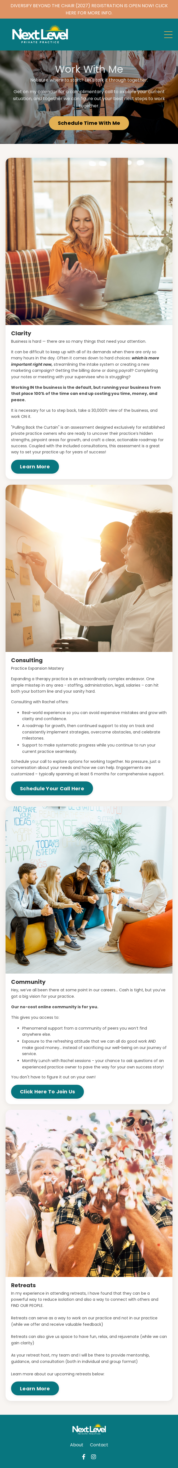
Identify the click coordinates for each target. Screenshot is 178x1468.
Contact (99, 1445)
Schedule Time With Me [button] (89, 123)
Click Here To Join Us (47, 1091)
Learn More (35, 466)
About (76, 1445)
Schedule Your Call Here (52, 788)
